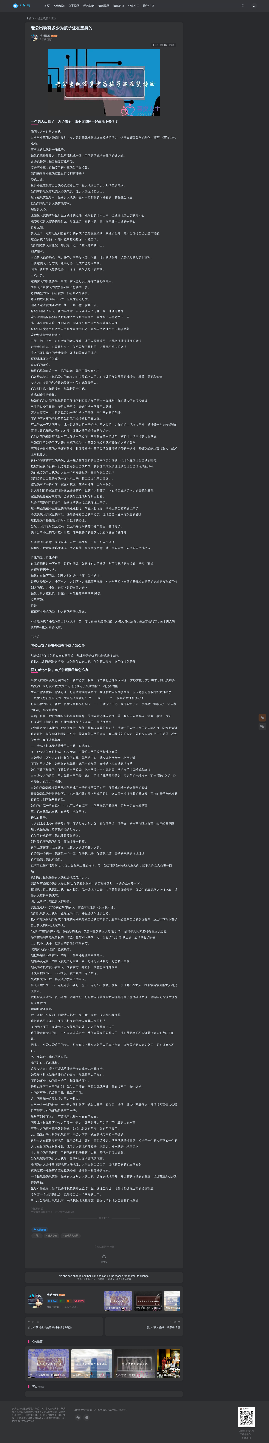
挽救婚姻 (59, 6)
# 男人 (37, 1235)
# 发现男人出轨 (70, 1235)
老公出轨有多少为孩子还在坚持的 (61, 28)
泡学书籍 (148, 6)
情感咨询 (118, 6)
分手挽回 (74, 6)
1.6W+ (52, 1301)
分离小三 (133, 6)
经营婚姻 (89, 6)
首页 (47, 6)
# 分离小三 (51, 1235)
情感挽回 (103, 6)
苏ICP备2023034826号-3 (115, 1409)
